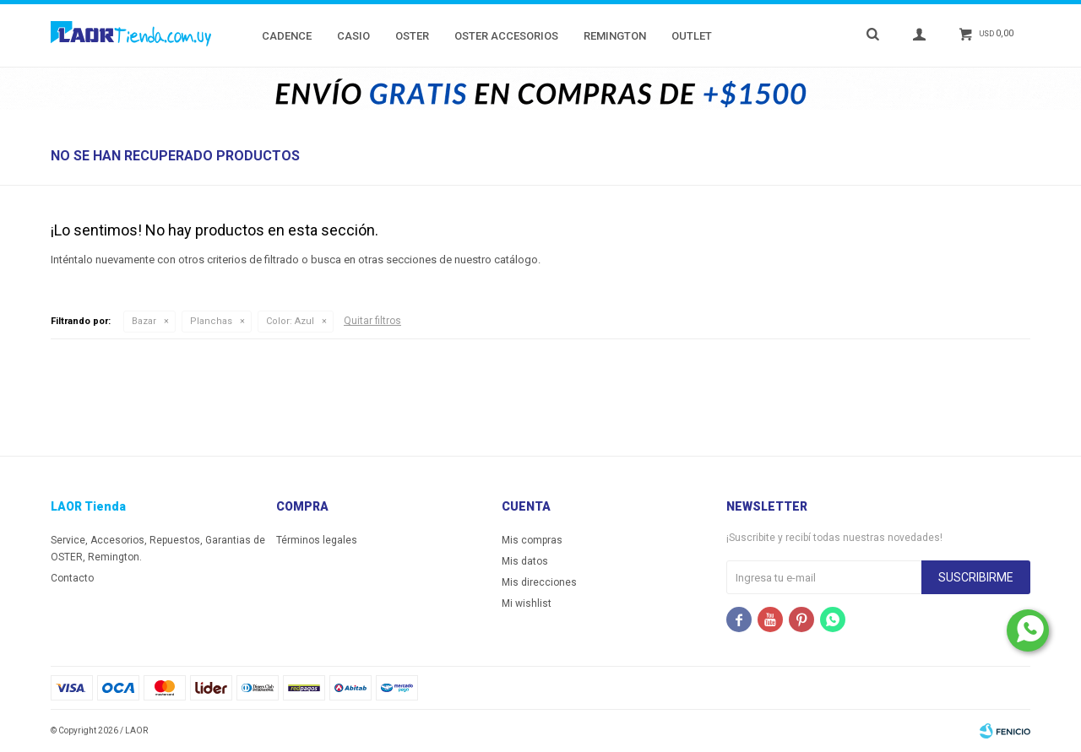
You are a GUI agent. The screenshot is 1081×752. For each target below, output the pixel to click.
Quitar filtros (372, 321)
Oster (412, 36)
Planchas (211, 321)
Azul (290, 321)
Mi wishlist (526, 603)
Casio (353, 36)
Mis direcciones (539, 582)
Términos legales (316, 540)
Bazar (144, 321)
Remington (615, 36)
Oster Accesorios (506, 36)
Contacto (72, 578)
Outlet (691, 36)
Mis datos (525, 561)
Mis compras (532, 540)
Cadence (287, 36)
